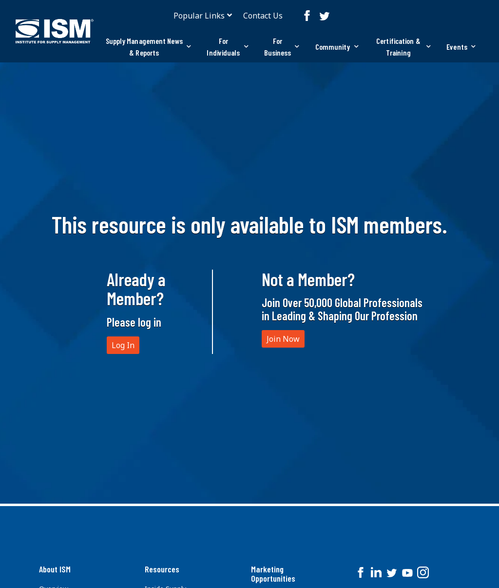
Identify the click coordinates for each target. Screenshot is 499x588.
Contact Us (263, 15)
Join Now (283, 338)
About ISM (55, 569)
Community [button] (337, 46)
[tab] (148, 46)
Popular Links (199, 15)
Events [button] (461, 46)
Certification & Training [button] (403, 46)
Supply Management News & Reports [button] (149, 46)
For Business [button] (282, 46)
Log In (123, 345)
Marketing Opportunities (273, 574)
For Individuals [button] (227, 46)
